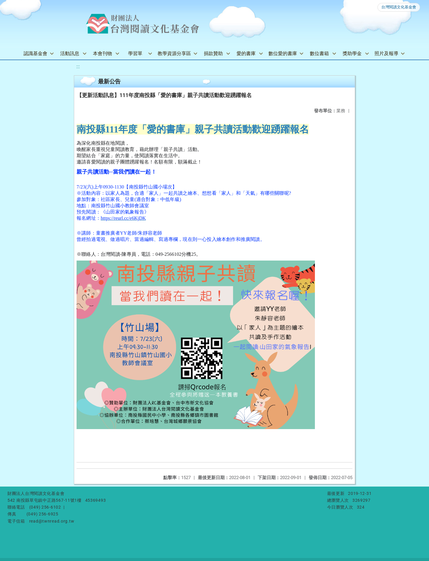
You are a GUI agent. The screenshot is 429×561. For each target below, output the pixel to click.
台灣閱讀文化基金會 (398, 7)
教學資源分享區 (174, 53)
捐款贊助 (213, 53)
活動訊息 (69, 53)
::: (78, 66)
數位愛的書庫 (282, 53)
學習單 (135, 53)
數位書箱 (319, 53)
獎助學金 (352, 53)
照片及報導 (386, 53)
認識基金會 (35, 53)
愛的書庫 (246, 53)
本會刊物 (102, 53)
